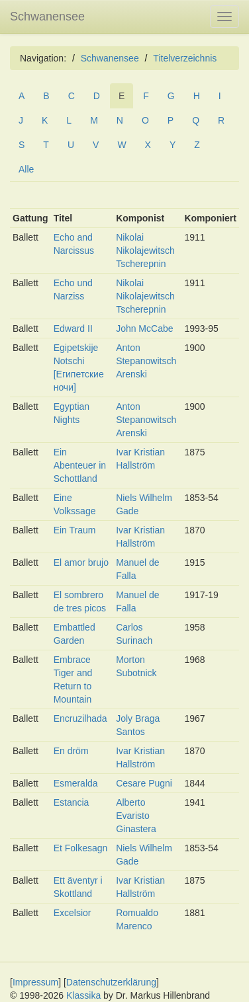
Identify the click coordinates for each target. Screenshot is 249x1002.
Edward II (73, 328)
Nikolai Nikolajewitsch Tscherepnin (145, 250)
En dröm (71, 751)
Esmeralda (76, 783)
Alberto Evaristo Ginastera (136, 815)
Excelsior (72, 912)
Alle (26, 169)
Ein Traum (75, 530)
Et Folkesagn (81, 848)
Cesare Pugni (144, 783)
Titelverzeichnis (185, 58)
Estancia (71, 802)
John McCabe (144, 328)
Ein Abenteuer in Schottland (80, 465)
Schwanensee (47, 16)
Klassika (83, 995)
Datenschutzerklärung (111, 982)
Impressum (35, 982)
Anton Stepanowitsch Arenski (146, 360)
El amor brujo (81, 562)
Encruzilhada (80, 718)
